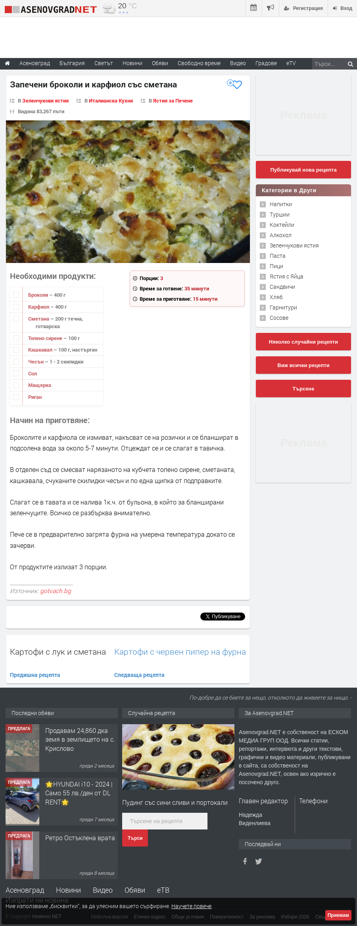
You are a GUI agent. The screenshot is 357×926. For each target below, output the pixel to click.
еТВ (163, 890)
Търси (135, 838)
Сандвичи (282, 286)
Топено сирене (45, 338)
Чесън (36, 361)
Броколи (38, 294)
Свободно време (199, 63)
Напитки (281, 204)
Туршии (280, 214)
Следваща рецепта (139, 675)
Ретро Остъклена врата (80, 837)
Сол (32, 373)
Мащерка (39, 385)
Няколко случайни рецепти (303, 342)
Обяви (135, 890)
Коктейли (282, 224)
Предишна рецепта (35, 675)
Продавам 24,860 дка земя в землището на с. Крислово (80, 739)
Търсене (304, 389)
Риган (35, 396)
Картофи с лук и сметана (58, 651)
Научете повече (191, 906)
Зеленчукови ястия (45, 100)
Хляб (276, 297)
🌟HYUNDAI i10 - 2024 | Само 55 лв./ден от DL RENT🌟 (79, 793)
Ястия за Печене (173, 100)
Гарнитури (283, 307)
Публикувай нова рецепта (303, 170)
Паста (278, 255)
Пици (276, 266)
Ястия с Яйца (286, 276)
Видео (103, 890)
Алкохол (281, 235)
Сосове (279, 317)
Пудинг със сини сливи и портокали (175, 802)
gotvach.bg (55, 591)
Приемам (338, 915)
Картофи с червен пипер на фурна (180, 652)
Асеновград (25, 890)
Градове (266, 63)
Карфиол (39, 306)
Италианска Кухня (111, 100)
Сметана (39, 318)
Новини (132, 63)
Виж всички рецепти (303, 365)
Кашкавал (41, 349)
